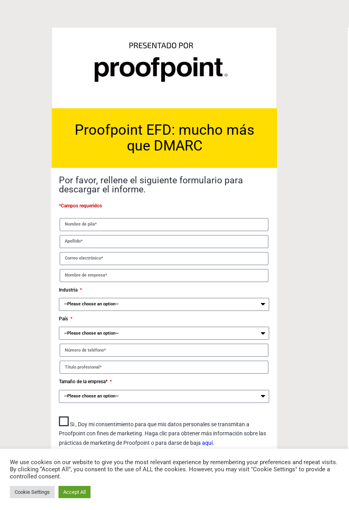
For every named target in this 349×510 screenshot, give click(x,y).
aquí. (208, 443)
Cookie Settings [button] (32, 492)
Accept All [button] (74, 492)
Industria (69, 290)
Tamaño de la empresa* (84, 381)
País (64, 319)
